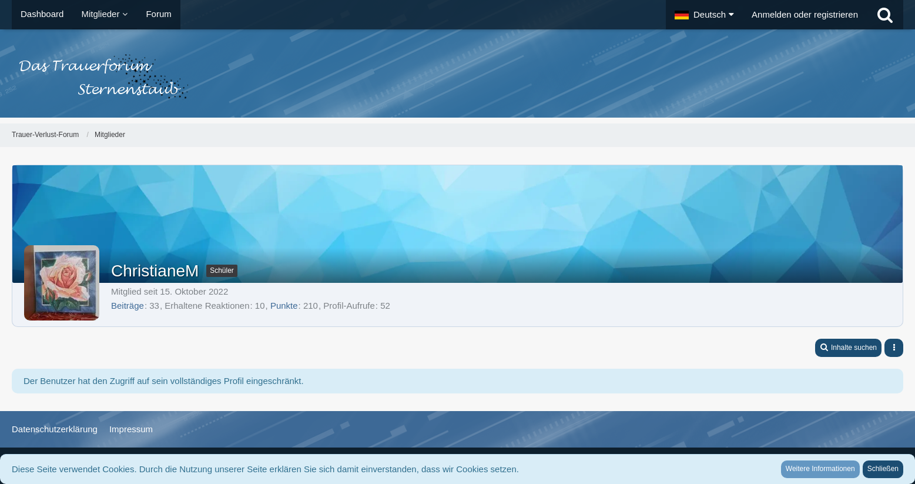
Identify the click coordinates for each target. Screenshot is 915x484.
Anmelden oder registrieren (805, 14)
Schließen (883, 469)
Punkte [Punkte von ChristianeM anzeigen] (284, 306)
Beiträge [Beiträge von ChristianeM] (127, 306)
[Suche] (885, 14)
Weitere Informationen (820, 469)
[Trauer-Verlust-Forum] (457, 76)
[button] (704, 14)
